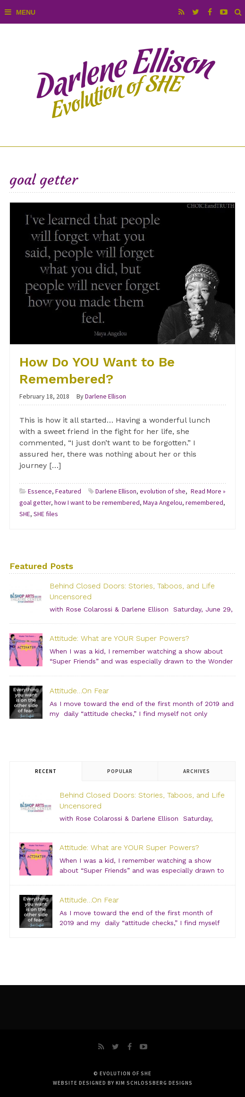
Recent (46, 771)
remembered (204, 502)
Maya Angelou (162, 502)
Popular (120, 771)
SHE (24, 514)
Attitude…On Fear (79, 690)
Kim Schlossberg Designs (154, 1083)
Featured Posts (41, 566)
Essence (40, 491)
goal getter (35, 502)
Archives (196, 771)
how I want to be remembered (97, 502)
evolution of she (163, 491)
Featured (68, 491)
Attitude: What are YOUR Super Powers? (119, 638)
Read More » (208, 491)
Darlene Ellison (115, 491)
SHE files (46, 514)
